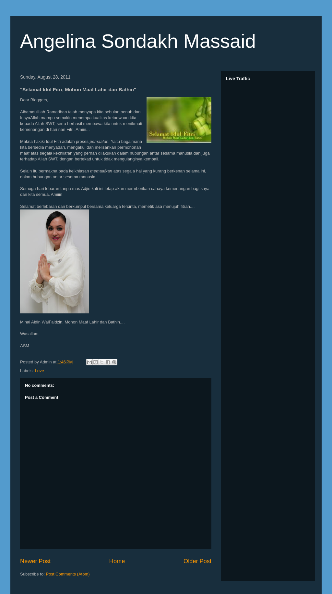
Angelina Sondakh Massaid (138, 41)
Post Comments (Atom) (68, 574)
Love (39, 370)
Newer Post (35, 561)
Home (117, 561)
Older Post (197, 561)
